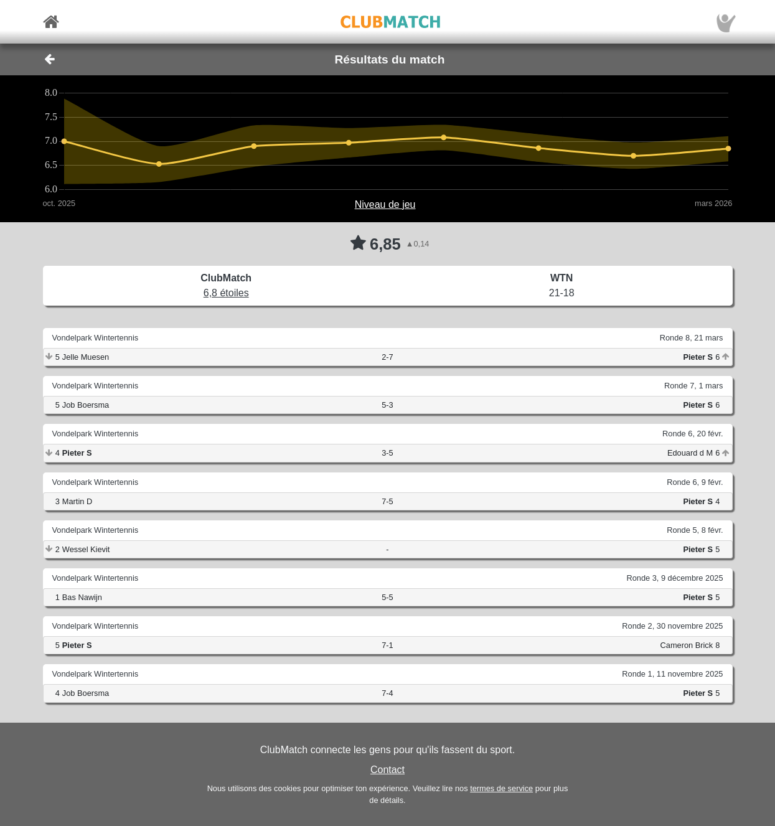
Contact (387, 769)
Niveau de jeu (385, 204)
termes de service (501, 788)
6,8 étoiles (226, 293)
